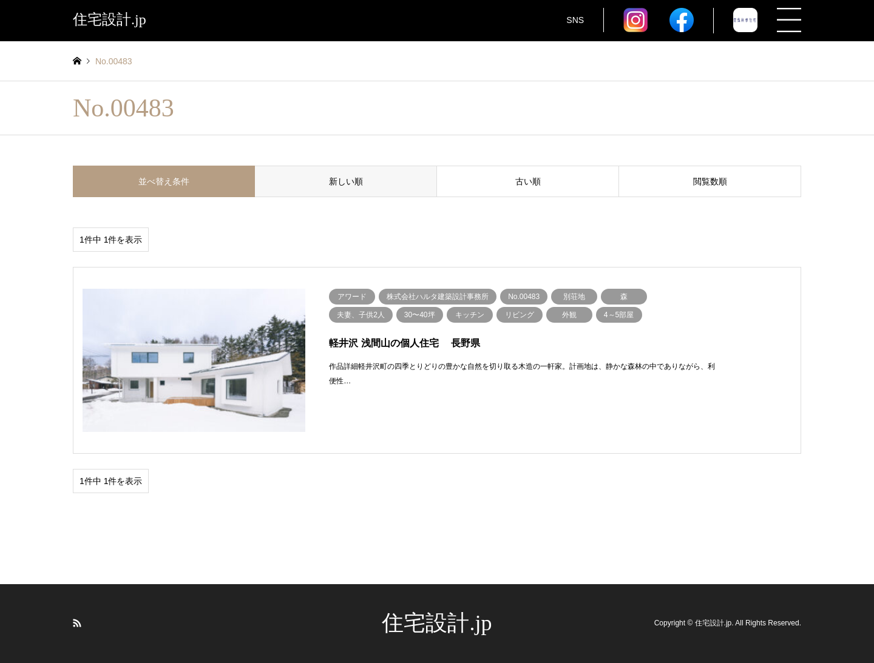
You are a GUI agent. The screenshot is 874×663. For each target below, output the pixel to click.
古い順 (528, 181)
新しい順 (346, 181)
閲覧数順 (710, 181)
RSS (77, 623)
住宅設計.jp (437, 623)
